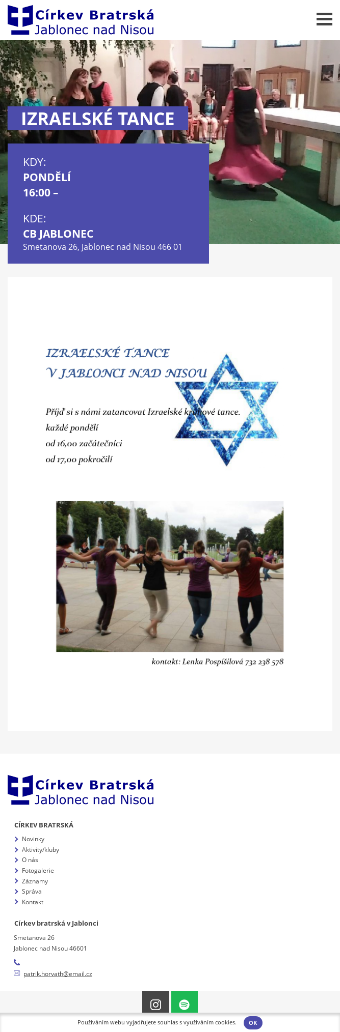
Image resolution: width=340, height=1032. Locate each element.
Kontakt (32, 902)
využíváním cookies (209, 1022)
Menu (324, 19)
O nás (30, 859)
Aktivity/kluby (40, 849)
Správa (32, 891)
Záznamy (35, 881)
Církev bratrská (43, 824)
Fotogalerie (38, 870)
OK (253, 1022)
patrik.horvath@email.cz (57, 973)
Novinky (33, 839)
